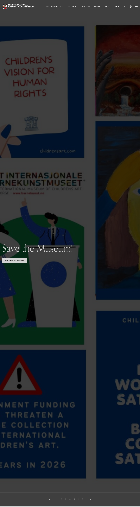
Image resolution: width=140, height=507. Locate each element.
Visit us (72, 6)
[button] (51, 499)
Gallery (107, 6)
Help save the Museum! (14, 260)
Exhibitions (85, 6)
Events (97, 6)
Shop (117, 6)
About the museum (54, 6)
